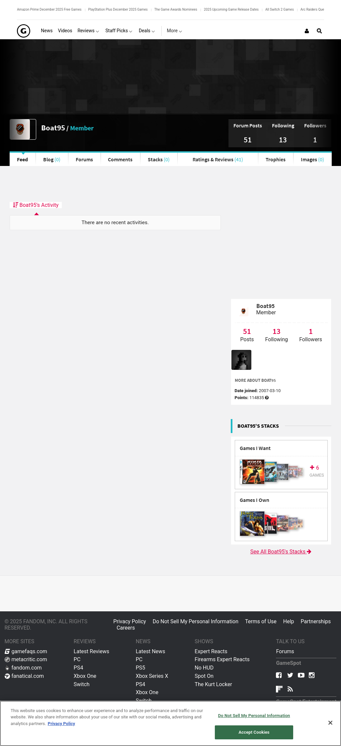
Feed (22, 159)
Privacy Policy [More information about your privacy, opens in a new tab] (61, 723)
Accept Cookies (254, 732)
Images (312, 159)
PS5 (140, 668)
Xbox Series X (152, 676)
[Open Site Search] (319, 31)
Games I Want (255, 448)
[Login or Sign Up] (306, 31)
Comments (120, 159)
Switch (82, 684)
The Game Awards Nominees (175, 9)
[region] (170, 723)
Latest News (150, 651)
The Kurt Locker (213, 684)
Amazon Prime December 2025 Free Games (49, 9)
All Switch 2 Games (279, 9)
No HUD (204, 668)
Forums (84, 159)
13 (283, 139)
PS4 (78, 668)
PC (77, 659)
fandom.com (23, 668)
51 (248, 139)
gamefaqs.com (26, 651)
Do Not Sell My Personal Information (195, 621)
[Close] (330, 722)
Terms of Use (261, 621)
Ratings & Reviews (218, 159)
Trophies (276, 159)
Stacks (159, 159)
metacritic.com (26, 659)
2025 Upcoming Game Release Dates (231, 9)
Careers (126, 628)
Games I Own (254, 500)
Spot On (204, 676)
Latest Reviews (91, 651)
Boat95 (53, 127)
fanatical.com (24, 676)
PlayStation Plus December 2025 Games (118, 9)
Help (288, 621)
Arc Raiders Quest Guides (319, 9)
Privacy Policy (129, 621)
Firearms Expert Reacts (222, 659)
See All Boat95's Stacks (281, 551)
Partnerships (316, 621)
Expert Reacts (211, 651)
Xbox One (85, 676)
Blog (51, 159)
